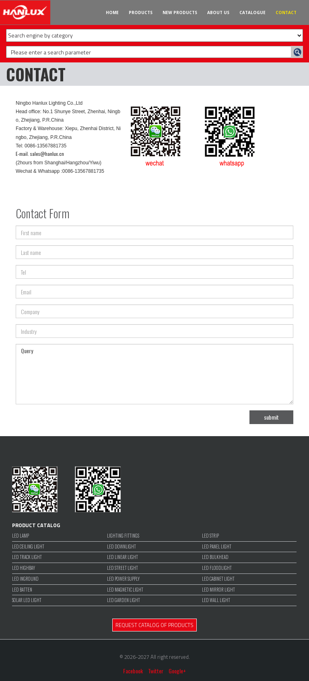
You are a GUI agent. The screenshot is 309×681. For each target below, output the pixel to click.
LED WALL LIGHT (216, 600)
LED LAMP (20, 536)
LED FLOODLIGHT (217, 568)
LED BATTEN (22, 590)
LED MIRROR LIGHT (218, 590)
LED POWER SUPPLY (123, 579)
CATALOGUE (252, 12)
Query (154, 374)
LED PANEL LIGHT (216, 547)
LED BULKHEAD (215, 557)
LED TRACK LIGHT (27, 557)
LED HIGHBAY (23, 568)
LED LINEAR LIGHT (122, 557)
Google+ (177, 671)
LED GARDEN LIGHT (123, 600)
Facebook (133, 671)
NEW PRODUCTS (180, 12)
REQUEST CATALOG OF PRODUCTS (154, 625)
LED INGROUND (25, 579)
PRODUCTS (140, 12)
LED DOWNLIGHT (121, 547)
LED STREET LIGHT (122, 568)
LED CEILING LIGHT (28, 547)
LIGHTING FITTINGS (123, 536)
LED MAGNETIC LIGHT (125, 590)
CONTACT (286, 12)
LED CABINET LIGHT (218, 579)
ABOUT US (218, 12)
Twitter (155, 671)
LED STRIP (210, 536)
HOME (112, 12)
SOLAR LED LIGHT (26, 600)
